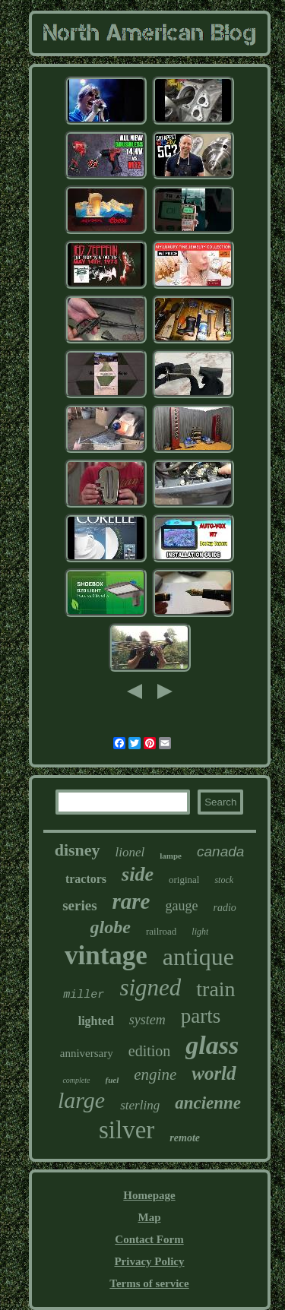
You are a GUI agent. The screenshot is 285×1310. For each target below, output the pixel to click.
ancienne (208, 1102)
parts (200, 1016)
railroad (161, 931)
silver (126, 1130)
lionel (130, 852)
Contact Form (149, 1239)
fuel (112, 1079)
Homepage (149, 1195)
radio (224, 907)
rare (131, 901)
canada (220, 851)
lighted (96, 1020)
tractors (85, 878)
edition (149, 1051)
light (200, 931)
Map (149, 1217)
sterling (140, 1105)
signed (150, 987)
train (215, 989)
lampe (171, 855)
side (138, 874)
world (214, 1073)
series (79, 905)
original (184, 879)
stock (223, 880)
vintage (106, 955)
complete (76, 1080)
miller (83, 995)
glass (212, 1045)
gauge (182, 905)
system (147, 1019)
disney (77, 849)
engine (155, 1074)
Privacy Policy (149, 1261)
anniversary (86, 1053)
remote (184, 1138)
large (81, 1099)
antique (198, 956)
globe (110, 927)
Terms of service (148, 1283)
